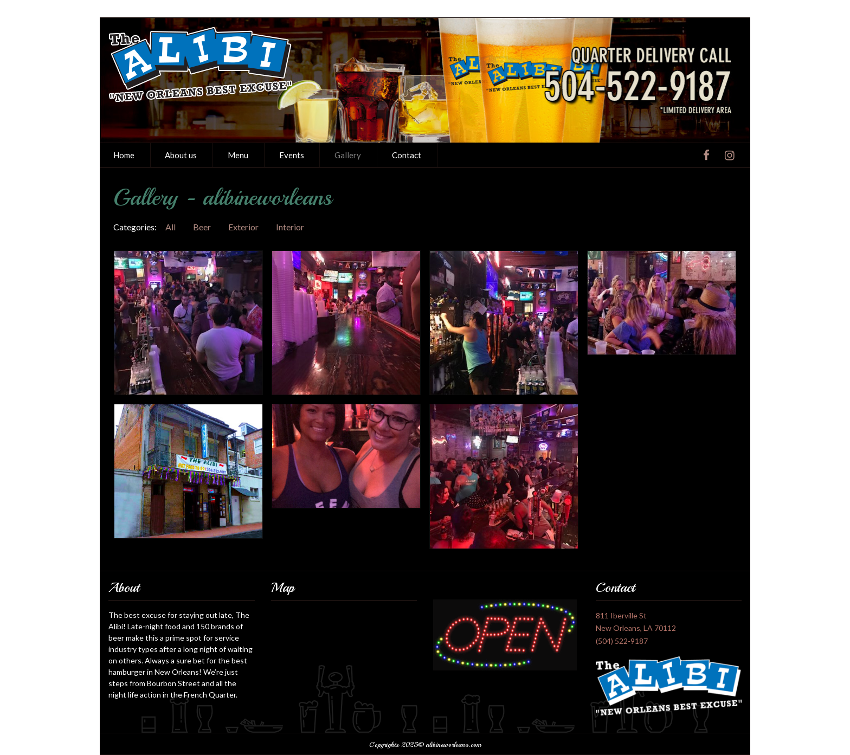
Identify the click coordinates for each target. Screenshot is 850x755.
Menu (238, 155)
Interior (290, 227)
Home (123, 155)
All (170, 227)
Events (291, 155)
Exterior (243, 227)
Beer (202, 227)
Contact (406, 155)
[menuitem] (124, 155)
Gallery (347, 155)
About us (181, 155)
